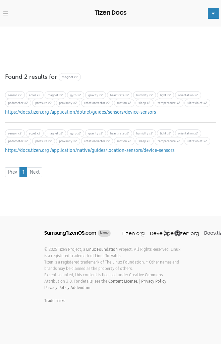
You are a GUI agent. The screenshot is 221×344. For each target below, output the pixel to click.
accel (34, 95)
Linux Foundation (102, 249)
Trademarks (54, 300)
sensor (14, 95)
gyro (75, 95)
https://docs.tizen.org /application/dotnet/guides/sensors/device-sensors (80, 112)
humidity (144, 95)
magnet (55, 95)
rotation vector (97, 103)
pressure (43, 103)
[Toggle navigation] (5, 13)
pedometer (18, 103)
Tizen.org (133, 233)
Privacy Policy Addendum (67, 287)
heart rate (119, 95)
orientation (188, 95)
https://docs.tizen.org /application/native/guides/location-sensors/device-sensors (89, 150)
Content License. (123, 281)
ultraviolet (197, 103)
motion (124, 103)
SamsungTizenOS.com (70, 233)
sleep (144, 103)
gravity (95, 95)
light (165, 95)
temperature (169, 103)
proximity (68, 103)
